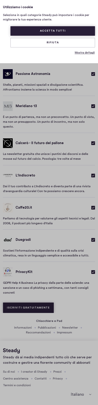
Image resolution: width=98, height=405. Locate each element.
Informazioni (23, 327)
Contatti (41, 378)
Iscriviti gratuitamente (28, 307)
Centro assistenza (15, 378)
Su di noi (9, 371)
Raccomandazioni (38, 332)
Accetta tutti (53, 31)
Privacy (58, 378)
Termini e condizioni (17, 385)
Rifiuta (53, 42)
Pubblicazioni (47, 327)
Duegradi (23, 240)
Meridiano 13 (26, 106)
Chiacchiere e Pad (49, 320)
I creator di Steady (34, 371)
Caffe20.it (23, 207)
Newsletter (70, 327)
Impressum (64, 332)
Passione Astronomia (32, 74)
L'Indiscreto (25, 175)
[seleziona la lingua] (81, 394)
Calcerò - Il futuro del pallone (39, 143)
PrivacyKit (23, 272)
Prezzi (57, 371)
